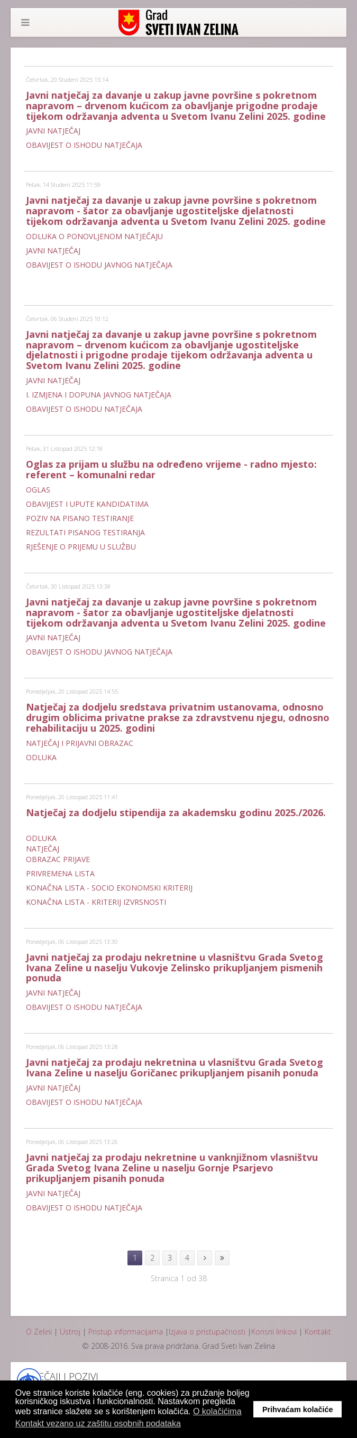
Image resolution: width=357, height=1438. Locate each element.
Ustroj (70, 1332)
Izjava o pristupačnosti (207, 1332)
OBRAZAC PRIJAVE (58, 859)
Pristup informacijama (125, 1332)
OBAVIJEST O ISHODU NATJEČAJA (84, 145)
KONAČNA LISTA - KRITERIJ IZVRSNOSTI (96, 902)
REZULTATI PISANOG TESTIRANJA (85, 532)
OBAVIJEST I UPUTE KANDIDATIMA (87, 504)
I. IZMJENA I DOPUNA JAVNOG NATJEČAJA (98, 395)
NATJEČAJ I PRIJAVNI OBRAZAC (79, 743)
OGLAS (39, 490)
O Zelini (39, 1332)
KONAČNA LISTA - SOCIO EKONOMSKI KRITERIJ (109, 888)
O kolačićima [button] (217, 1411)
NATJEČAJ (42, 849)
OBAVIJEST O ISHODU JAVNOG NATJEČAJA (99, 265)
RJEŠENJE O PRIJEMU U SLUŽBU (81, 547)
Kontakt (318, 1332)
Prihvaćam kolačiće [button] (297, 1409)
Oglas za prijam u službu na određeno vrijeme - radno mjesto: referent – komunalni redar (171, 469)
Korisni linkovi (274, 1332)
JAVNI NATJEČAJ (53, 131)
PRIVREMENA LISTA (60, 873)
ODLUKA (41, 757)
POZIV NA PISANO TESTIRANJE (80, 518)
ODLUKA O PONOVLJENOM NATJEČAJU (94, 236)
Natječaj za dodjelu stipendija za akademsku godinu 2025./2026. (176, 812)
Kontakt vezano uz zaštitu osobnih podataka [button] (98, 1423)
